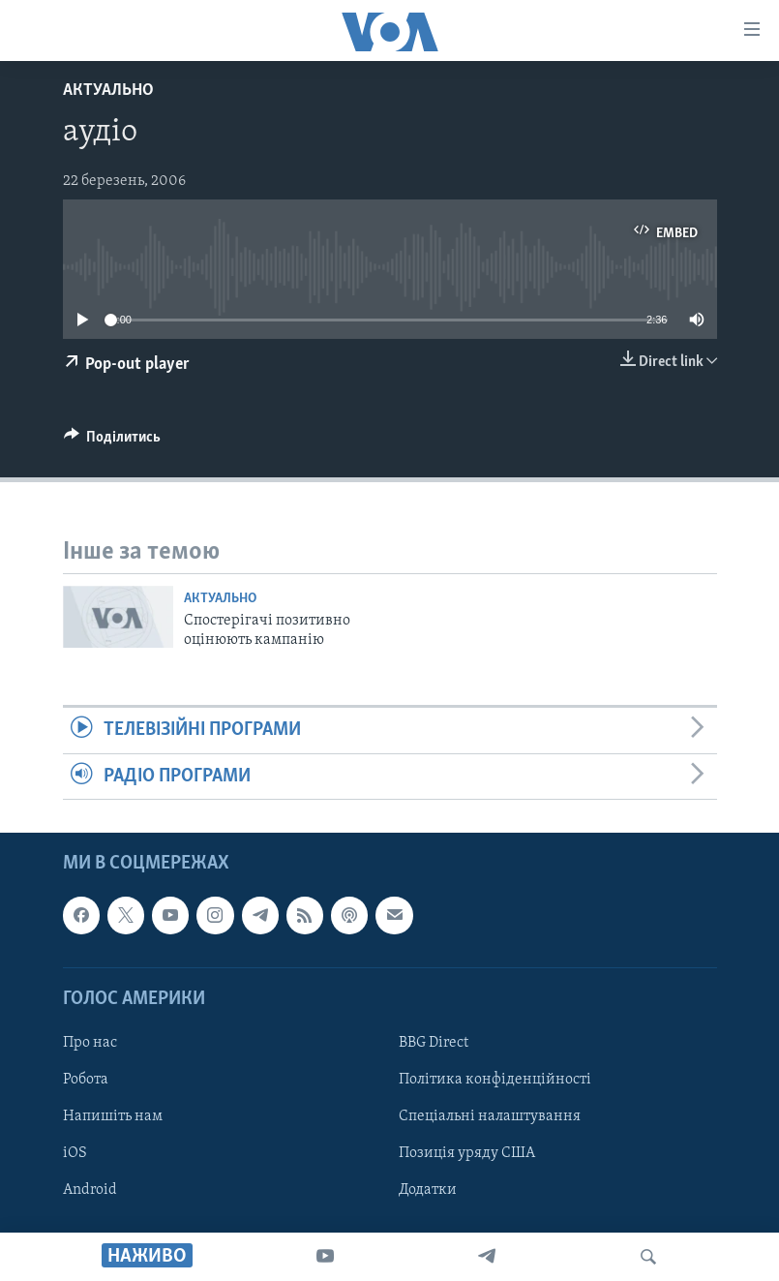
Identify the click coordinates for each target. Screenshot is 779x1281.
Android (90, 1190)
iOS (75, 1153)
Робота (85, 1079)
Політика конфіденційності (495, 1079)
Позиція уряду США (467, 1153)
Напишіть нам (113, 1116)
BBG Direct (433, 1043)
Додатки (428, 1190)
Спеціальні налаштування (490, 1116)
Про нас (90, 1043)
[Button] (113, 441)
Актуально (108, 90)
